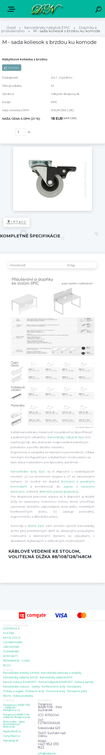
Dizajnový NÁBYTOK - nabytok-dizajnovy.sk (17, 715)
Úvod (11, 28)
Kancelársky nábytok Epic (66, 437)
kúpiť (6, 132)
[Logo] (46, 9)
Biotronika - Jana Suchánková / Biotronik (14, 724)
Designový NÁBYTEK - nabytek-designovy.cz (16, 707)
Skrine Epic (36, 526)
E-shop (12, 9)
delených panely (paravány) (58, 491)
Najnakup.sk (10, 740)
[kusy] (20, 132)
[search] (99, 10)
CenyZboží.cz (11, 736)
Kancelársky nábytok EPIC (47, 28)
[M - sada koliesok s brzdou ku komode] (52, 148)
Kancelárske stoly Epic (28, 471)
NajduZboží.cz (12, 731)
